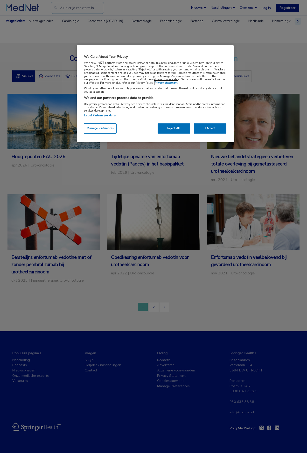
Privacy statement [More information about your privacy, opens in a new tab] (166, 83)
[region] (155, 93)
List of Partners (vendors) (100, 115)
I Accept (210, 128)
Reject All (174, 128)
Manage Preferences (100, 128)
